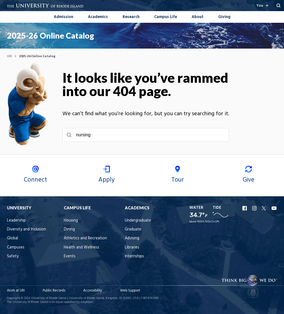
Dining (69, 229)
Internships (134, 256)
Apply (106, 175)
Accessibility (92, 290)
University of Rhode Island (48, 298)
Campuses (15, 247)
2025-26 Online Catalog (50, 35)
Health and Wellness (81, 247)
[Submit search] (69, 135)
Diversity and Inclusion (26, 229)
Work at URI (16, 290)
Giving (224, 17)
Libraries (132, 247)
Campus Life (165, 17)
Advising (132, 238)
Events (69, 256)
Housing (71, 220)
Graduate (133, 229)
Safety (13, 256)
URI (9, 56)
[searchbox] (145, 135)
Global (12, 238)
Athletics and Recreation (85, 238)
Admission (63, 17)
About (198, 17)
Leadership (16, 220)
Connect (35, 175)
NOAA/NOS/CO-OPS (208, 222)
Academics (98, 17)
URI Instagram (255, 208)
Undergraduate (138, 220)
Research (131, 17)
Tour (177, 175)
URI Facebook (245, 208)
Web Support (130, 290)
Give (248, 175)
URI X (264, 208)
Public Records (54, 290)
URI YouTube (274, 208)
